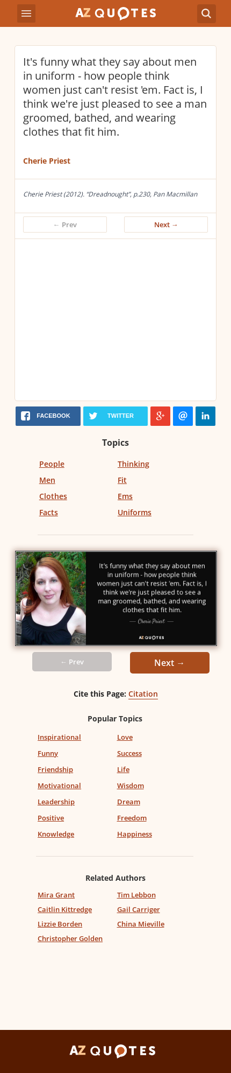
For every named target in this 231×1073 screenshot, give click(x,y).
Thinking (133, 464)
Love (125, 737)
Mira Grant (56, 895)
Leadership (56, 801)
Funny (48, 753)
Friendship (55, 769)
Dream (128, 801)
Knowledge (56, 834)
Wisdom (130, 785)
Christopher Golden (70, 938)
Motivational (59, 785)
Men (47, 480)
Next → (166, 224)
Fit (122, 480)
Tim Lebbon (136, 895)
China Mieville (140, 924)
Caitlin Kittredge (65, 909)
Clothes (53, 496)
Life (123, 769)
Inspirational (59, 737)
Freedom (132, 818)
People (51, 464)
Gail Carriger (138, 909)
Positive (51, 818)
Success (129, 753)
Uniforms (134, 512)
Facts (48, 512)
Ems (125, 496)
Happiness (134, 834)
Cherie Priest (46, 161)
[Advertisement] (115, 319)
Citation (143, 694)
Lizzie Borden (60, 924)
